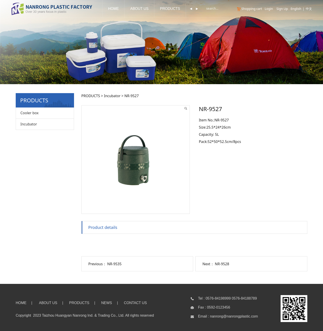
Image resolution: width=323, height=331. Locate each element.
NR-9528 (222, 263)
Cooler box (29, 112)
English (295, 9)
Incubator (28, 124)
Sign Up (282, 9)
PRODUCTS (170, 9)
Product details (102, 227)
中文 (309, 9)
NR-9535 (114, 263)
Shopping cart (249, 9)
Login (269, 9)
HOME (113, 9)
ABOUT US (139, 9)
